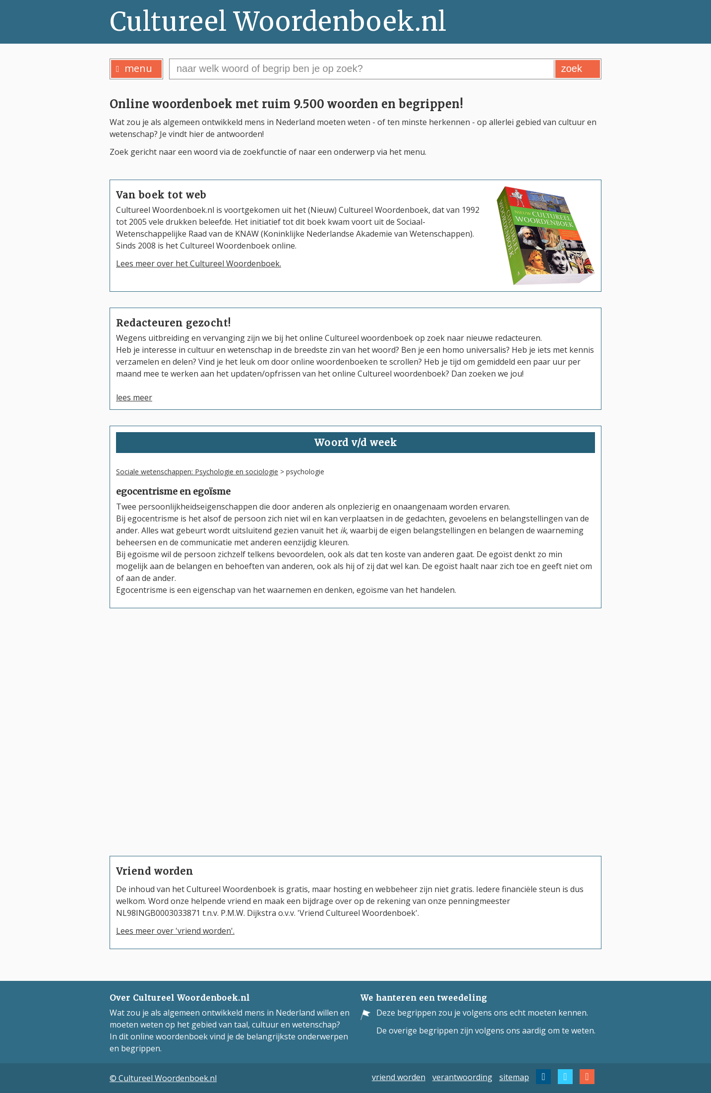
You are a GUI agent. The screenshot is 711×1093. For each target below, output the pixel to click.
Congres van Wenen (169, 698)
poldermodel (155, 712)
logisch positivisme (167, 739)
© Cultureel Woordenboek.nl (163, 1078)
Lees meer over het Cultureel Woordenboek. (198, 263)
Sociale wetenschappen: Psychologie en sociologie (197, 471)
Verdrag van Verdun (169, 795)
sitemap (514, 1076)
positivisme (153, 767)
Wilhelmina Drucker (416, 710)
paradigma (152, 725)
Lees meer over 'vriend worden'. (175, 930)
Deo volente (154, 781)
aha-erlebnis (155, 823)
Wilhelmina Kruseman (420, 727)
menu (134, 68)
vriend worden (398, 1076)
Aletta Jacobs (404, 745)
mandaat (148, 809)
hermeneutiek (158, 753)
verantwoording (462, 1076)
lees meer (134, 397)
